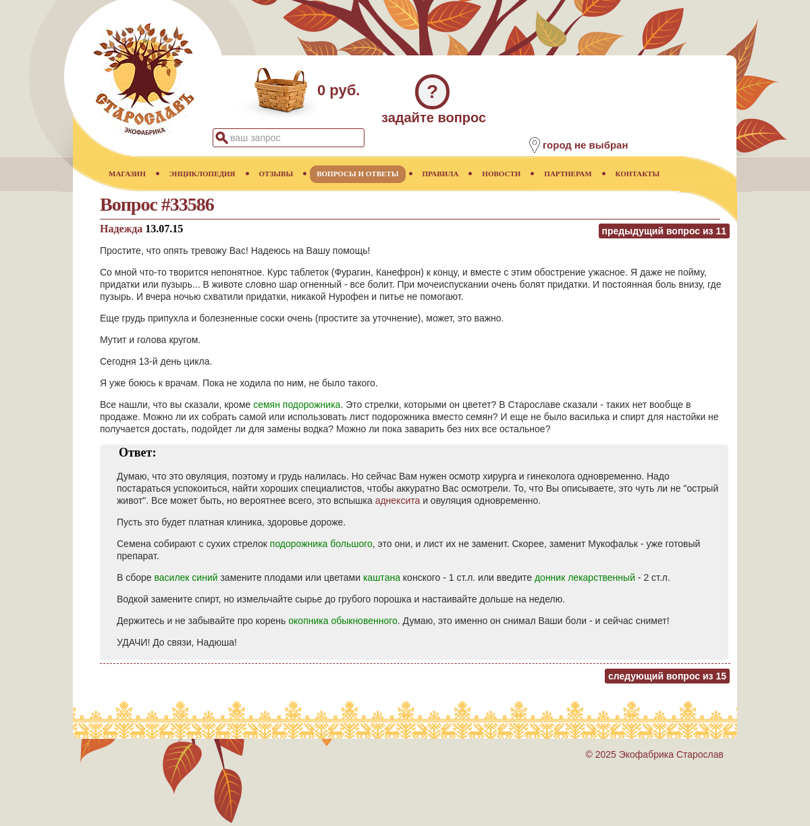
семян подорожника (296, 404)
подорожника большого (321, 543)
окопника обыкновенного (343, 620)
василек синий (186, 577)
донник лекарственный (585, 577)
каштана (381, 577)
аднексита (398, 500)
